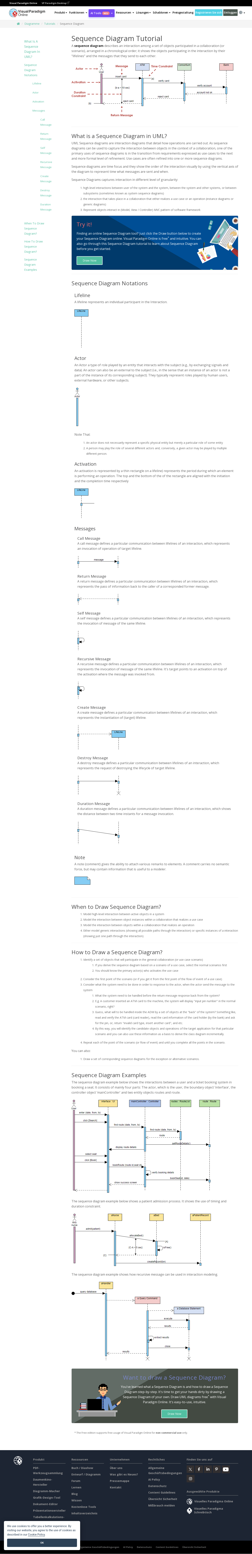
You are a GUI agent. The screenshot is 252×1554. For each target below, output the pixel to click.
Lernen (76, 1487)
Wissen (76, 1500)
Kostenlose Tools (83, 1507)
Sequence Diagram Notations (30, 70)
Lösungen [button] (143, 12)
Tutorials (49, 24)
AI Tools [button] (102, 13)
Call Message (43, 122)
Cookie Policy (36, 1534)
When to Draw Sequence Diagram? (34, 228)
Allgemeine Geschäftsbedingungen (98, 1547)
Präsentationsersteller (49, 1511)
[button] (78, 12)
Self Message (43, 150)
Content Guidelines (161, 1493)
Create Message (43, 178)
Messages (38, 110)
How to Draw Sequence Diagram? (33, 246)
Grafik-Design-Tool (46, 1498)
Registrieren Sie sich (208, 12)
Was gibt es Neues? (124, 1474)
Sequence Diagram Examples (30, 264)
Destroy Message (43, 192)
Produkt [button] (61, 12)
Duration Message (43, 207)
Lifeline (36, 83)
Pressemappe (119, 1481)
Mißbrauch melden (161, 1505)
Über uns (116, 1468)
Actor (35, 92)
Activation (38, 101)
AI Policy (154, 1480)
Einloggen (230, 12)
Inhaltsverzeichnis (84, 1513)
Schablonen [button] (161, 12)
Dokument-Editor (45, 1504)
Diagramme (32, 24)
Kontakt (115, 1487)
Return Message (43, 136)
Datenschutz (157, 1486)
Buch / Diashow (82, 1468)
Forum (75, 1481)
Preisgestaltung (183, 12)
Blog (74, 1494)
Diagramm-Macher (46, 1491)
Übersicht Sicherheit (162, 1499)
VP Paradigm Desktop (55, 3)
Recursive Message (43, 164)
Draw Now (89, 260)
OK (42, 1542)
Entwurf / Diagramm (86, 1474)
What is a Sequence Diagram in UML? (32, 49)
